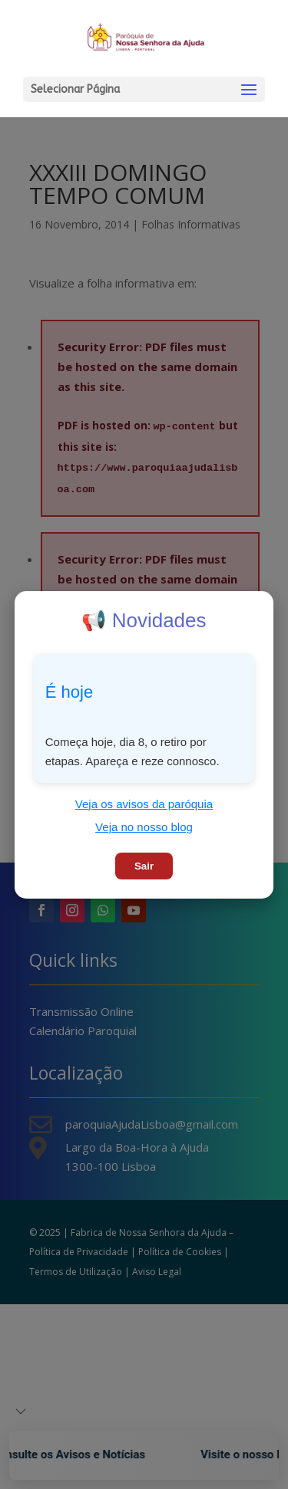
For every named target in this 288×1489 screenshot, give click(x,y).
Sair (144, 866)
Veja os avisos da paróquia (144, 803)
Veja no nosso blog (144, 826)
